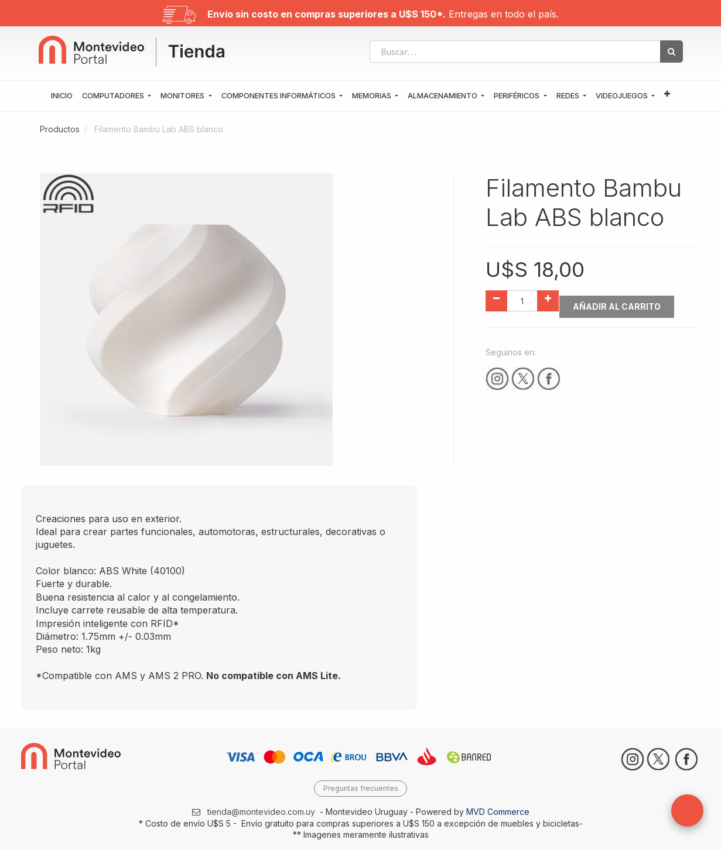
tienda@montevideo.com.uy (261, 812)
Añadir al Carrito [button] (622, 301)
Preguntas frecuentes (360, 788)
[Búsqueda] (671, 51)
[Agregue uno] (548, 300)
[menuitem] (61, 96)
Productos (60, 129)
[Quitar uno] (496, 300)
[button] (667, 94)
